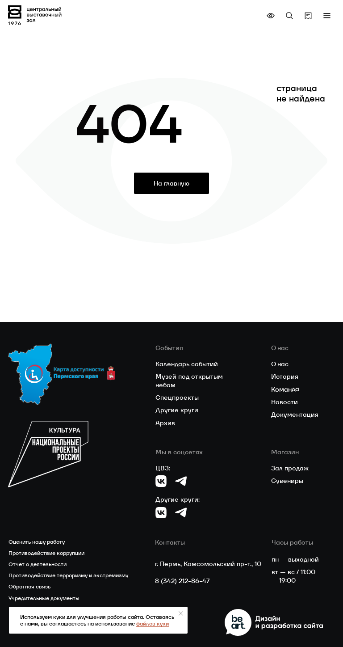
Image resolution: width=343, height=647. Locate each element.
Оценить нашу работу (36, 541)
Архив (165, 423)
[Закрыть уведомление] (180, 613)
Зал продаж (290, 468)
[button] (327, 16)
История (284, 376)
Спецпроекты (177, 397)
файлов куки (152, 623)
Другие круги (176, 410)
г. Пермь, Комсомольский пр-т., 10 (208, 564)
